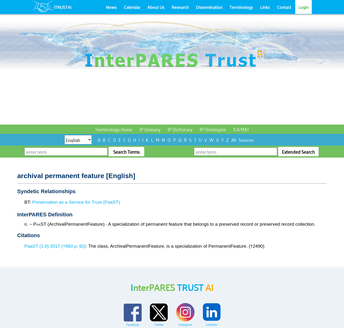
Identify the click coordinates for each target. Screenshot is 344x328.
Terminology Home (113, 129)
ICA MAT (241, 129)
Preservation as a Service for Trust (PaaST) (76, 202)
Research (180, 7)
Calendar (132, 7)
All (233, 139)
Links (265, 7)
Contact (284, 7)
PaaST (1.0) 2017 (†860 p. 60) (55, 246)
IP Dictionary (180, 129)
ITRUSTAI (62, 7)
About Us (155, 7)
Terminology (241, 7)
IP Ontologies (213, 129)
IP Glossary (150, 129)
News (111, 7)
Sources (246, 139)
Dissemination (209, 7)
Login (303, 7)
